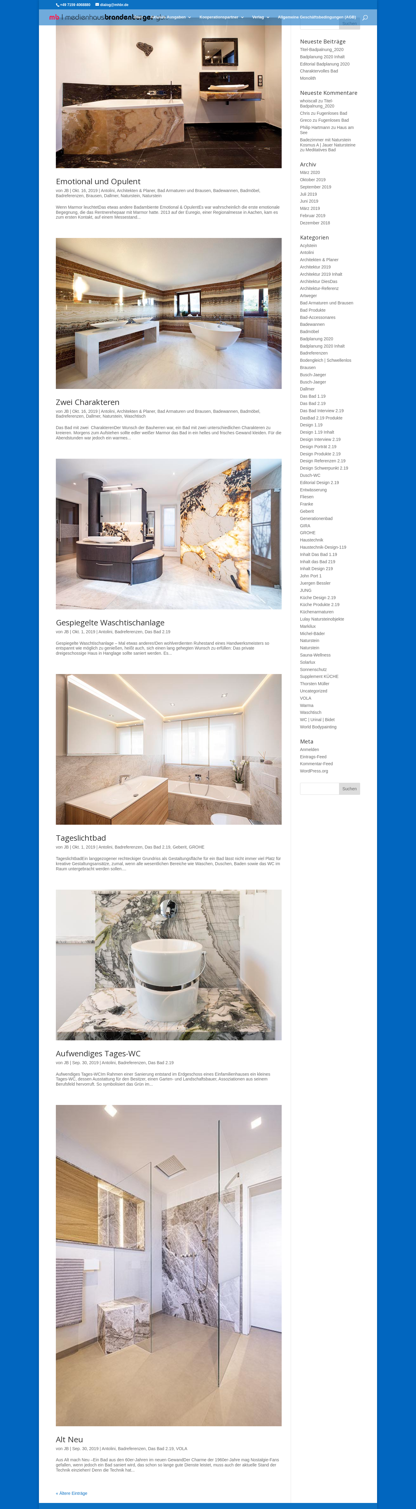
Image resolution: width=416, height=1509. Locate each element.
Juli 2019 (308, 194)
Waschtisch (135, 416)
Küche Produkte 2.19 (320, 604)
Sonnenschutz (313, 669)
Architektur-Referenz (319, 288)
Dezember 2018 (315, 222)
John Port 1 (311, 575)
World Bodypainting (318, 726)
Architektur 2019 (315, 267)
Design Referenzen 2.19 (323, 460)
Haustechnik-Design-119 (323, 547)
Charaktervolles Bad (319, 71)
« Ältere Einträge (71, 1493)
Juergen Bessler (315, 583)
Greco (306, 120)
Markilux (308, 626)
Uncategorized (313, 691)
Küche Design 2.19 (318, 597)
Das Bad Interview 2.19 (322, 410)
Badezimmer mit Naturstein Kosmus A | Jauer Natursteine (328, 142)
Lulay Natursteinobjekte (322, 619)
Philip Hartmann (315, 127)
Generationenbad (316, 518)
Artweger (308, 295)
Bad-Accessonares (318, 317)
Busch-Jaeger (313, 374)
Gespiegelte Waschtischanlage (110, 622)
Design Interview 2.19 (320, 439)
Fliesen (307, 496)
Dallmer (111, 195)
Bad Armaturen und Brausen (184, 190)
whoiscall (308, 100)
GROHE (196, 847)
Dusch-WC (310, 475)
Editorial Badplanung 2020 (325, 64)
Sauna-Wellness (315, 655)
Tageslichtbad (81, 837)
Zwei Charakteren (88, 402)
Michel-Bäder (312, 633)
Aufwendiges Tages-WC (98, 1053)
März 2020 (310, 172)
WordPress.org (314, 771)
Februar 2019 (312, 215)
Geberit (180, 847)
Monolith (308, 78)
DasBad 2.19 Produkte (321, 418)
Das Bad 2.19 (158, 631)
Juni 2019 (309, 201)
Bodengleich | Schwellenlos (325, 360)
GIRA (305, 525)
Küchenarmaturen (317, 611)
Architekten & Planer (136, 190)
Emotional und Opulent (98, 181)
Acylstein (308, 245)
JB (66, 190)
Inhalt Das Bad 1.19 (318, 554)
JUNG (306, 590)
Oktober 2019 (313, 179)
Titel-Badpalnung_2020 (322, 49)
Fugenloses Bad (332, 113)
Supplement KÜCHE (319, 676)
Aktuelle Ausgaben (168, 17)
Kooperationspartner (219, 17)
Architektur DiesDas (319, 281)
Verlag (258, 17)
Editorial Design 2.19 (319, 482)
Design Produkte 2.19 (320, 453)
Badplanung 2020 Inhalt (322, 56)
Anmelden (309, 749)
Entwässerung (313, 489)
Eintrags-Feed (313, 756)
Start (138, 17)
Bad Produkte (313, 310)
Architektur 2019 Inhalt (321, 274)
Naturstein (130, 195)
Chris (305, 113)
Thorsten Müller (314, 683)
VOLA (181, 1448)
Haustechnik (311, 540)
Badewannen (225, 190)
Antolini (108, 190)
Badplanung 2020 (316, 338)
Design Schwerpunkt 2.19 (324, 468)
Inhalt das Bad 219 (317, 561)
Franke (306, 504)
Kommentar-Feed (316, 763)
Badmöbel (249, 190)
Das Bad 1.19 (313, 396)
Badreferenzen (70, 195)
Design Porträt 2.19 (318, 446)
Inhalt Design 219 (316, 568)
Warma (307, 705)
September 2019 (315, 187)
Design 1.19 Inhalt (317, 432)
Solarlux (307, 662)
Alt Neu (69, 1439)
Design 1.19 (311, 424)
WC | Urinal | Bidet (317, 719)
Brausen (94, 195)
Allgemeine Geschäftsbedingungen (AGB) (317, 17)
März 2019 (310, 208)
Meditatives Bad (321, 149)
